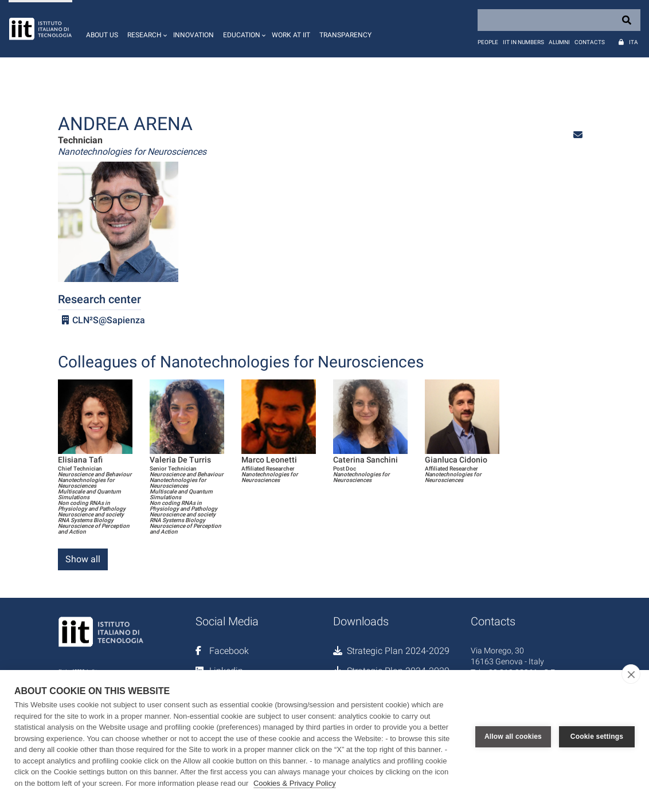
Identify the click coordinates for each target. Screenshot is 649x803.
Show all (82, 559)
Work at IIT (291, 35)
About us (102, 35)
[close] (630, 674)
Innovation (193, 35)
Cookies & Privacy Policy (294, 783)
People (488, 42)
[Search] (559, 20)
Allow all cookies (513, 737)
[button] (146, 28)
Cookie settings (596, 737)
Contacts (589, 42)
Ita (633, 42)
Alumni (559, 42)
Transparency (345, 35)
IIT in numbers (523, 42)
